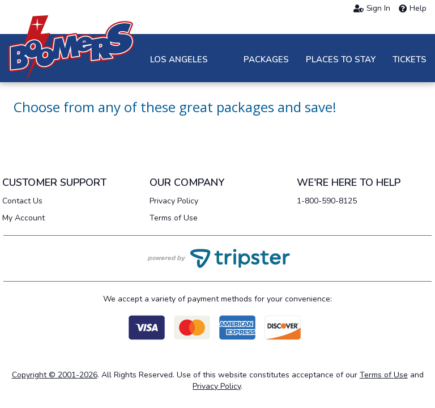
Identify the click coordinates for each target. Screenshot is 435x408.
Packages (266, 59)
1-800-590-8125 (327, 201)
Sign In (371, 8)
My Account (23, 217)
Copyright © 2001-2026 (54, 374)
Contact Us (22, 201)
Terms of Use (174, 217)
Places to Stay (341, 59)
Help (413, 8)
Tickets (410, 59)
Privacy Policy (174, 201)
